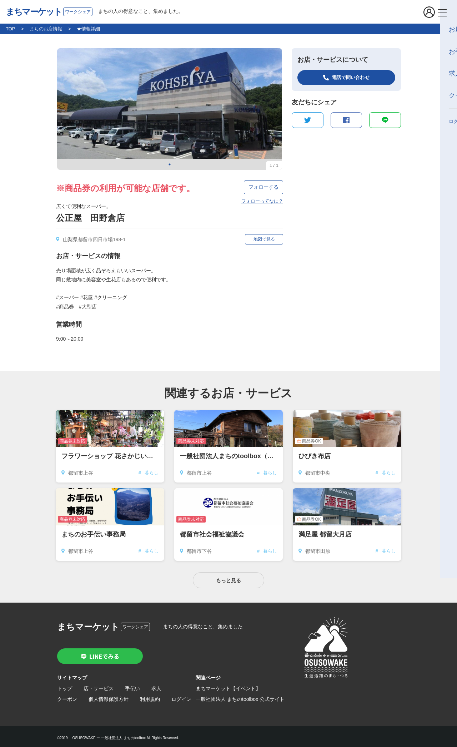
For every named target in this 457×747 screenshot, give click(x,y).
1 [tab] (169, 164)
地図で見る (264, 239)
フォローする (263, 187)
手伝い (132, 685)
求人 (156, 685)
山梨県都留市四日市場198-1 (94, 239)
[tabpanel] (169, 109)
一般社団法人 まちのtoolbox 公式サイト (240, 696)
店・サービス (99, 685)
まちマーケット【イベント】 (228, 685)
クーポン (67, 696)
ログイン (181, 696)
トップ (64, 685)
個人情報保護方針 (109, 696)
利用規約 (150, 696)
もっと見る (228, 577)
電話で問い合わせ (351, 77)
